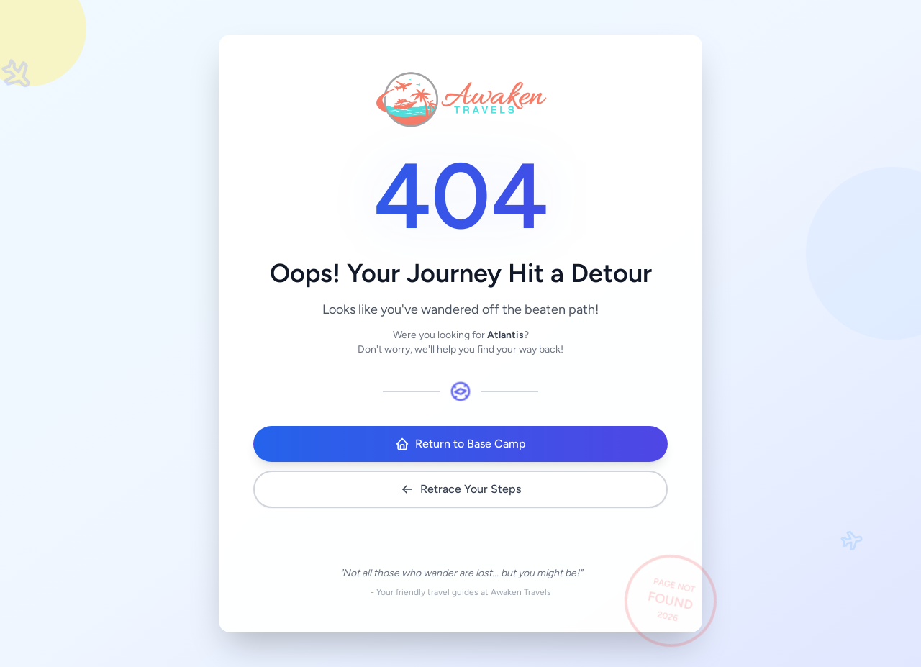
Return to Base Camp (460, 444)
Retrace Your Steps (460, 489)
